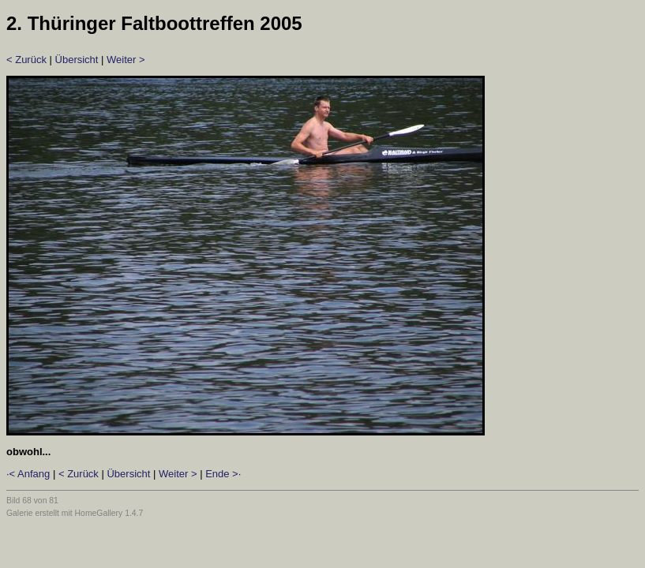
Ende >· (223, 474)
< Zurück (26, 59)
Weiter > (126, 59)
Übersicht (77, 59)
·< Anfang (28, 474)
